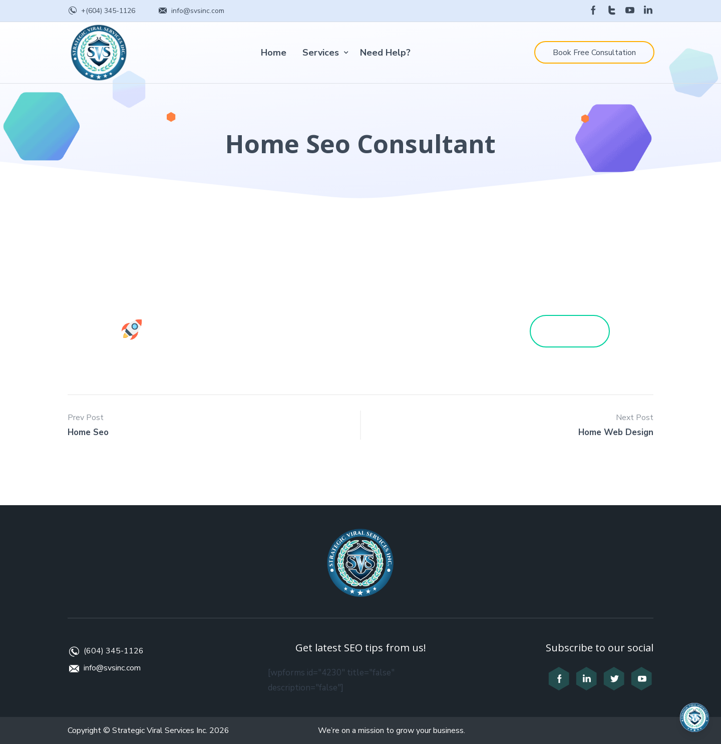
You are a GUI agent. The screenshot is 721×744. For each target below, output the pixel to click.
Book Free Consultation (594, 52)
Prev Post (86, 417)
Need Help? (385, 53)
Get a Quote (580, 331)
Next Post (634, 417)
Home (273, 53)
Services (320, 53)
